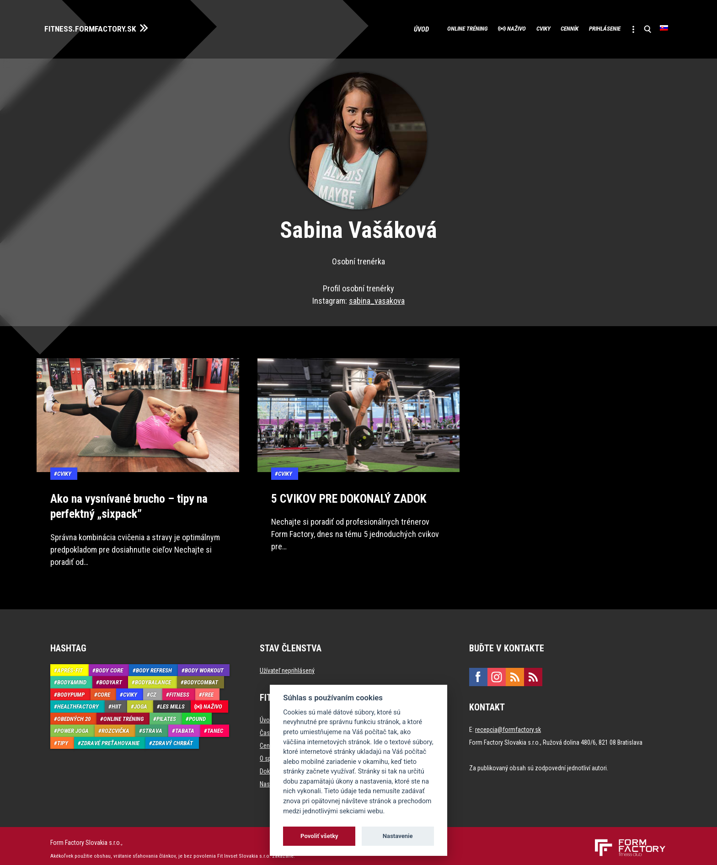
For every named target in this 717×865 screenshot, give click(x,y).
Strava (152, 725)
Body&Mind (71, 676)
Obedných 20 (74, 712)
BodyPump (71, 688)
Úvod (356, 27)
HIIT (116, 701)
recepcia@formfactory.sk (508, 723)
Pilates (166, 712)
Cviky (504, 27)
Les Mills (172, 701)
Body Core (109, 664)
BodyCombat (201, 676)
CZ (153, 688)
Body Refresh (154, 664)
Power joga (73, 725)
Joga (140, 701)
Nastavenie (398, 836)
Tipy (62, 737)
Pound (197, 712)
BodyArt (110, 676)
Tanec (215, 725)
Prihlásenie (588, 27)
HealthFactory (78, 701)
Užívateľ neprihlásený (287, 664)
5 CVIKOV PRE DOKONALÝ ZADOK (344, 494)
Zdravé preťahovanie (110, 737)
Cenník (541, 27)
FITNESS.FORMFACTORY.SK (101, 26)
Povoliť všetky (319, 836)
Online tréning (405, 27)
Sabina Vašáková (358, 227)
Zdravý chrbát (172, 737)
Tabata (184, 725)
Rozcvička (115, 725)
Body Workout (204, 664)
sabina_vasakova (377, 297)
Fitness (179, 688)
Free (208, 688)
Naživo (467, 27)
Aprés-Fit (70, 664)
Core (103, 688)
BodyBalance (153, 676)
